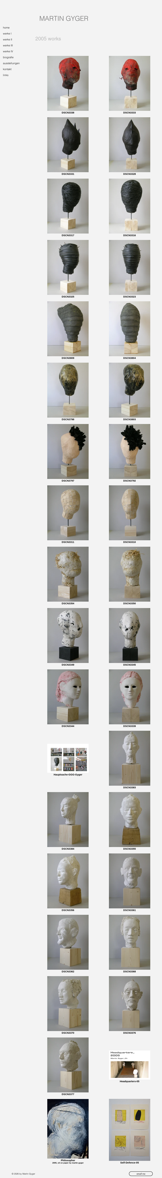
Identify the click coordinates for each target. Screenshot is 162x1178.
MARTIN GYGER (63, 18)
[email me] (141, 1173)
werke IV (8, 51)
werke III (8, 45)
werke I (7, 33)
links (5, 75)
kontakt (7, 69)
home (6, 27)
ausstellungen (11, 63)
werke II (7, 39)
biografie (8, 57)
